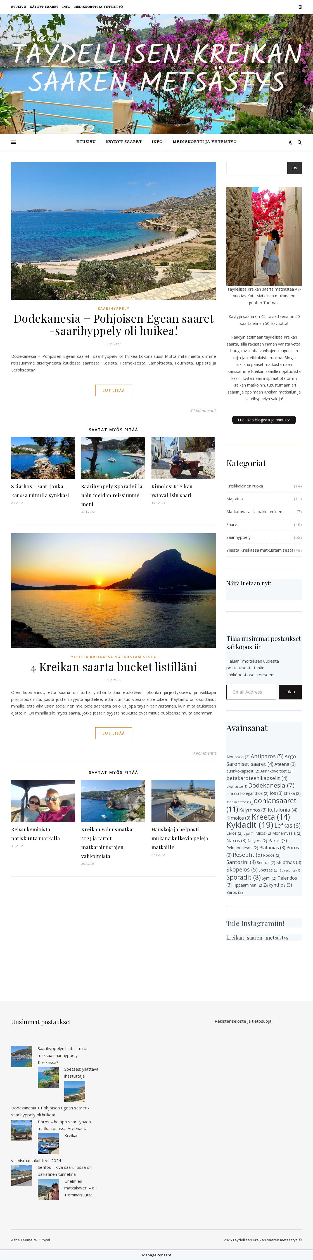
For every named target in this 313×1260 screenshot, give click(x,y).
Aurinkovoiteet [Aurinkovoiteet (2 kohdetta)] (276, 771)
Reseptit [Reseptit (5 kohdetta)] (247, 854)
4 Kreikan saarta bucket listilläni (113, 666)
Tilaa (290, 691)
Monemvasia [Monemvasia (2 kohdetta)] (287, 833)
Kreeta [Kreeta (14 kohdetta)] (271, 817)
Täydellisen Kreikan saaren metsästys (156, 70)
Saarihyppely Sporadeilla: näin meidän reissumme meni (112, 495)
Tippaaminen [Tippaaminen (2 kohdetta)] (247, 885)
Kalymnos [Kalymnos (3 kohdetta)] (253, 810)
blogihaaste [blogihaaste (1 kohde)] (236, 786)
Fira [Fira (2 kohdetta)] (232, 793)
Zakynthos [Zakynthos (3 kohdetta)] (277, 885)
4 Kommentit (204, 753)
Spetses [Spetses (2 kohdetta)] (269, 870)
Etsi (294, 168)
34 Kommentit (203, 410)
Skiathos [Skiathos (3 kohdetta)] (288, 862)
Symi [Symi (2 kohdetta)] (269, 878)
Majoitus (234, 498)
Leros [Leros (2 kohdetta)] (234, 833)
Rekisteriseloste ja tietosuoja (243, 1021)
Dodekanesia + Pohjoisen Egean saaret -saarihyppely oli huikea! (114, 324)
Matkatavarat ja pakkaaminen (254, 511)
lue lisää (114, 390)
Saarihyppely (114, 308)
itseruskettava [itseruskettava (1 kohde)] (238, 802)
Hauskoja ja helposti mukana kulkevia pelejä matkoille (179, 838)
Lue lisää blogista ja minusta (264, 420)
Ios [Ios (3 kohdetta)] (276, 793)
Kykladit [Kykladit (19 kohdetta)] (249, 824)
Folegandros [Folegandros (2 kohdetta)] (254, 793)
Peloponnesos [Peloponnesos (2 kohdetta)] (242, 847)
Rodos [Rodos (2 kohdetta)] (272, 855)
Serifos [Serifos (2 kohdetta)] (266, 862)
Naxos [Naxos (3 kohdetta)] (236, 840)
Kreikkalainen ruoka (244, 486)
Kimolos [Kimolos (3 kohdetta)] (238, 818)
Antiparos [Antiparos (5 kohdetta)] (267, 756)
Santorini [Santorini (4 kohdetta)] (241, 862)
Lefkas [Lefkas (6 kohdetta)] (287, 825)
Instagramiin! (262, 923)
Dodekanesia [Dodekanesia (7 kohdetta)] (271, 785)
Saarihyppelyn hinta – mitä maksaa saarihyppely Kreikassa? (62, 1055)
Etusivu (18, 7)
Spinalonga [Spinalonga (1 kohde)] (290, 870)
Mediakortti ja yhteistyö (98, 7)
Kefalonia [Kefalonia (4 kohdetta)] (282, 809)
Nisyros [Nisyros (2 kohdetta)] (257, 840)
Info (66, 7)
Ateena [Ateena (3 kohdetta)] (285, 764)
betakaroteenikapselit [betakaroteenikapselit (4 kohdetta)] (256, 778)
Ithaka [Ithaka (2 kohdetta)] (292, 793)
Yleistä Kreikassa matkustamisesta (113, 657)
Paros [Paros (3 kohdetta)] (277, 840)
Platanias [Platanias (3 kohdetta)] (272, 847)
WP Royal (42, 1239)
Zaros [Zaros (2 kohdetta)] (234, 892)
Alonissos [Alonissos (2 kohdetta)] (238, 756)
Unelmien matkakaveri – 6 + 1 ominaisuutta (81, 1188)
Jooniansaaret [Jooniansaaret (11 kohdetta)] (261, 805)
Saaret (232, 524)
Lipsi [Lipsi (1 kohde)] (249, 834)
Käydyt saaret (44, 7)
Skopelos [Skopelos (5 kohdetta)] (241, 869)
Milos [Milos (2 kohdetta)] (263, 833)
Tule (233, 923)
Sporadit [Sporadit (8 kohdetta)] (243, 877)
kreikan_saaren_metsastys (257, 937)
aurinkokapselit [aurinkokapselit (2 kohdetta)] (242, 771)
